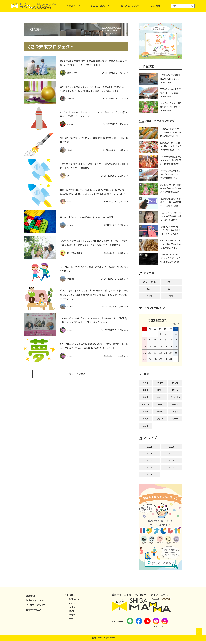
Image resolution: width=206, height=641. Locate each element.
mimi (69, 330)
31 (170, 359)
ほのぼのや (72, 72)
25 (175, 352)
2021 (171, 453)
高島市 (146, 425)
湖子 (69, 175)
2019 (171, 460)
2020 (149, 460)
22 (160, 352)
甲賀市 (160, 390)
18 (175, 346)
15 (160, 346)
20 (149, 352)
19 (144, 352)
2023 (171, 446)
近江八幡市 (175, 397)
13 (149, 346)
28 (155, 359)
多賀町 (146, 418)
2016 (149, 474)
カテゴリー (71, 5)
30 (165, 359)
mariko (70, 225)
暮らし (171, 289)
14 (155, 346)
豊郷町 (160, 411)
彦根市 (160, 397)
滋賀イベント (149, 282)
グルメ (149, 289)
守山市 (175, 383)
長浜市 (160, 418)
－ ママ (70, 619)
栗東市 (146, 390)
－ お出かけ (72, 603)
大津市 (146, 383)
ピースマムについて (130, 5)
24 (170, 352)
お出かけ (171, 282)
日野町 (160, 404)
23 (165, 352)
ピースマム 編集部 (75, 252)
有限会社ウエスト (36, 609)
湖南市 (146, 397)
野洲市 (175, 390)
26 (144, 359)
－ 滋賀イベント (74, 599)
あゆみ (70, 124)
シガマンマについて (100, 5)
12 (144, 346)
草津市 (160, 383)
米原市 (175, 418)
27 (149, 359)
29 (160, 359)
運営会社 (155, 5)
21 (155, 352)
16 (165, 346)
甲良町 (175, 411)
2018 (149, 467)
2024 (149, 446)
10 (170, 340)
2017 (171, 467)
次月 (175, 324)
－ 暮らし (71, 611)
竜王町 (175, 404)
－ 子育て (71, 615)
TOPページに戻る (76, 374)
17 (170, 346)
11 (175, 340)
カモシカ (70, 98)
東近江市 (146, 404)
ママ (171, 296)
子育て (149, 296)
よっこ (69, 149)
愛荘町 (146, 411)
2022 (149, 453)
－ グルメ (71, 607)
